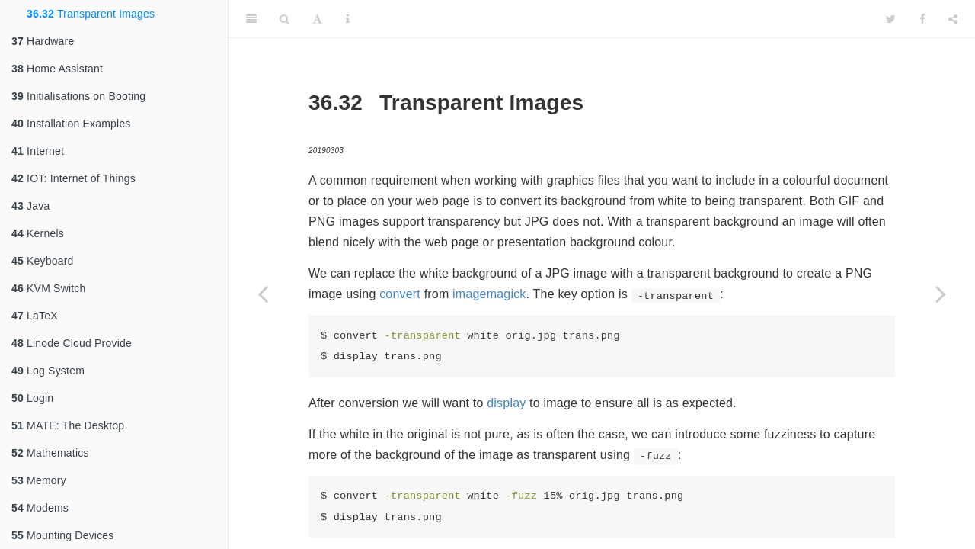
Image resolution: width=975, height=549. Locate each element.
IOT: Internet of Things (73, 178)
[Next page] (940, 293)
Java (30, 206)
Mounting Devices (62, 535)
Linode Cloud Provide (71, 343)
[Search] (284, 19)
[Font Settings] (317, 19)
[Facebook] (922, 19)
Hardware (42, 41)
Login (32, 398)
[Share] (953, 19)
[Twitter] (890, 19)
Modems (40, 508)
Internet (37, 151)
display (506, 402)
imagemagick (489, 293)
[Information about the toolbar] (347, 19)
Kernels (37, 233)
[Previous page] (263, 293)
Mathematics (50, 453)
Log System (48, 370)
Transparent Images (91, 14)
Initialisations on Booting (78, 96)
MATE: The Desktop (67, 425)
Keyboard (42, 261)
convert (399, 293)
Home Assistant (57, 69)
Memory (38, 480)
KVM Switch (48, 288)
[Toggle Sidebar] (251, 19)
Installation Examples (71, 123)
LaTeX (34, 316)
